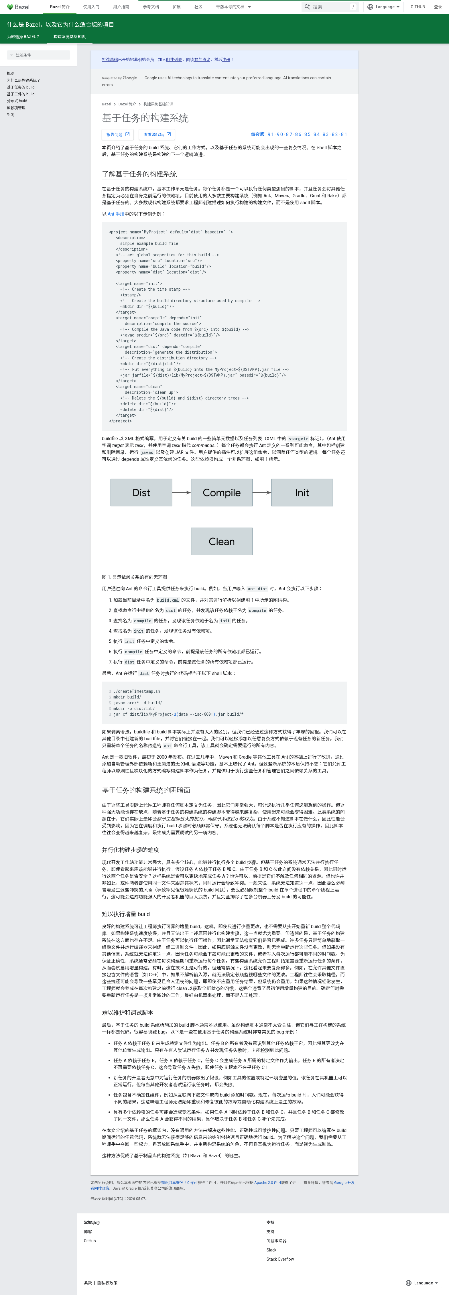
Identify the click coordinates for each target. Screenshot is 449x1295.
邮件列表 (174, 59)
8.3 (326, 134)
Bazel (106, 104)
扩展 (177, 7)
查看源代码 (157, 134)
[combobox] (330, 7)
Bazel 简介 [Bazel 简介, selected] (60, 7)
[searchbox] (38, 55)
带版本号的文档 (230, 7)
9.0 (280, 134)
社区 (198, 7)
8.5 (307, 134)
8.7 (289, 134)
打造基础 (110, 59)
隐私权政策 (107, 1283)
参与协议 (202, 59)
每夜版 (258, 134)
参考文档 (151, 7)
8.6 (298, 134)
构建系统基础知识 (158, 104)
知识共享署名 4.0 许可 (179, 1182)
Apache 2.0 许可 (267, 1182)
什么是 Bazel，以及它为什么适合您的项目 (60, 24)
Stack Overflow (280, 1259)
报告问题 (118, 134)
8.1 (344, 134)
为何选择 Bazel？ (23, 36)
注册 (226, 59)
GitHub (418, 7)
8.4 (317, 134)
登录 (438, 7)
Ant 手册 (116, 214)
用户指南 (121, 7)
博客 (88, 1231)
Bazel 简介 (127, 104)
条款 (88, 1283)
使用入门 (91, 7)
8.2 (335, 134)
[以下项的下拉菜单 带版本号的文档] (252, 7)
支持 (271, 1231)
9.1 (271, 134)
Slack (271, 1250)
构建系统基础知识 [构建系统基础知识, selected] (70, 36)
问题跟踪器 (277, 1241)
